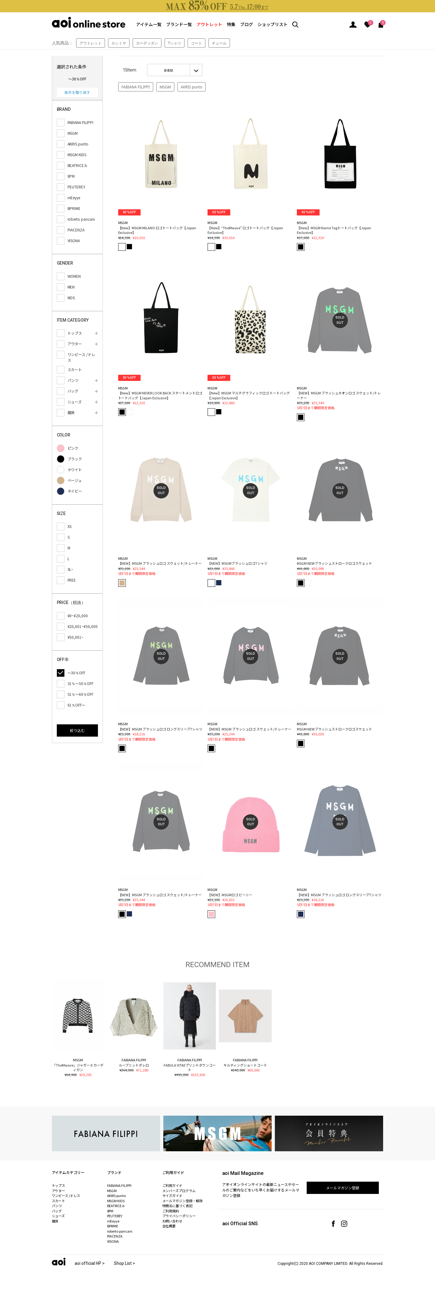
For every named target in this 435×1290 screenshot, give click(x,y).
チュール (219, 43)
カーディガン (147, 43)
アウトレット (209, 24)
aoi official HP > (90, 1263)
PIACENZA (115, 1236)
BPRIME (112, 1225)
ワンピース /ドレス (66, 1195)
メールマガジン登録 (342, 1187)
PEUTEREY (114, 1215)
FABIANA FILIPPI (136, 87)
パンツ (57, 1205)
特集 (231, 24)
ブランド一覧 (179, 24)
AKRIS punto (191, 87)
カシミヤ (118, 43)
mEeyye (113, 1220)
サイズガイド (172, 1195)
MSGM (165, 87)
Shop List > (124, 1263)
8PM (110, 1210)
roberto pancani (120, 1231)
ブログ (246, 24)
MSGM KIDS (116, 1200)
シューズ (58, 1215)
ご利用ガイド (172, 1185)
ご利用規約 (170, 1210)
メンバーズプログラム (179, 1190)
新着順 (168, 70)
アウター (58, 1190)
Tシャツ (174, 43)
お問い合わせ (172, 1220)
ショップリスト (273, 24)
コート (196, 43)
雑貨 (55, 1220)
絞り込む (77, 730)
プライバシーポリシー (179, 1215)
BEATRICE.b (116, 1205)
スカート (58, 1200)
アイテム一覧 (148, 24)
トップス (58, 1185)
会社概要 (169, 1225)
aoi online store (88, 22)
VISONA (113, 1241)
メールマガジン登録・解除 (182, 1200)
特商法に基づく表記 (177, 1205)
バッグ (57, 1210)
